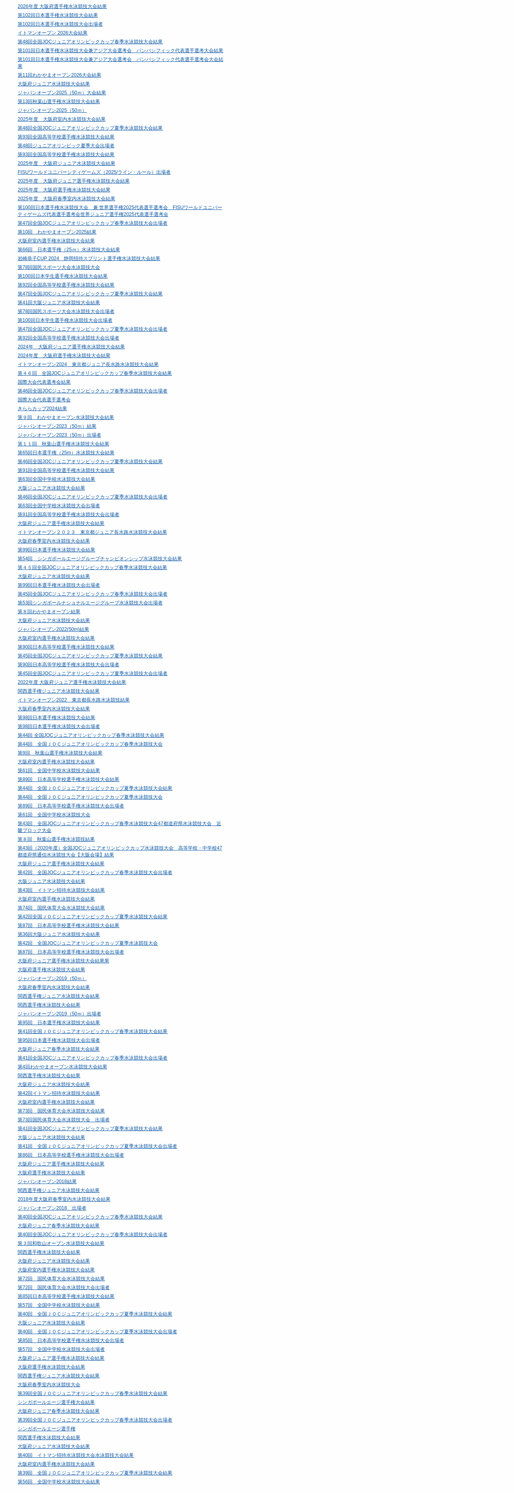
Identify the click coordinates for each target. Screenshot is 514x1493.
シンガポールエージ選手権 (46, 1429)
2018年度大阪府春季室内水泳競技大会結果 (64, 1199)
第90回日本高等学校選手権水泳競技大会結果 (66, 647)
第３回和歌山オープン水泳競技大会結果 (61, 1243)
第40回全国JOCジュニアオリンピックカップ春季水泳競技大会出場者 (92, 1234)
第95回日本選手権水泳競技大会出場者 (59, 1040)
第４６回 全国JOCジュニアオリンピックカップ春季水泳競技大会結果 (95, 373)
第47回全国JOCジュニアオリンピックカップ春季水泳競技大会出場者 (92, 223)
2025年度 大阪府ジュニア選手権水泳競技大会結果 (74, 181)
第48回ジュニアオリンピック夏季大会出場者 (66, 145)
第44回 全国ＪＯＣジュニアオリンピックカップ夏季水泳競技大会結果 (95, 788)
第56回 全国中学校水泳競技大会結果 (59, 1482)
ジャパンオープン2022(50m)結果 (53, 629)
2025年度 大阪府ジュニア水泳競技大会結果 (66, 163)
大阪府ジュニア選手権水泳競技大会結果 (61, 523)
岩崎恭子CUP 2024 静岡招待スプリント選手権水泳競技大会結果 (89, 258)
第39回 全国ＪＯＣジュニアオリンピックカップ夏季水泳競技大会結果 (95, 1473)
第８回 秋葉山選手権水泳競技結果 (56, 839)
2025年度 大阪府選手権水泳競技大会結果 (64, 190)
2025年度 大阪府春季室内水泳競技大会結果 (66, 198)
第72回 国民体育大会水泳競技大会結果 (61, 1278)
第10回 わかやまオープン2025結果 (57, 232)
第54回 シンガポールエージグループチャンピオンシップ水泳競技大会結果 (100, 558)
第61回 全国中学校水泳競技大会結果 (59, 770)
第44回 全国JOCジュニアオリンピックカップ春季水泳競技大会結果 (91, 735)
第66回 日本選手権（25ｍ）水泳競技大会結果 (69, 249)
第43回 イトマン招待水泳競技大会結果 (61, 890)
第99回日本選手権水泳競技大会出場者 (59, 585)
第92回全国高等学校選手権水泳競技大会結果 (66, 285)
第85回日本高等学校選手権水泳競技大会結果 (66, 1296)
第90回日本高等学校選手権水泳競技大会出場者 (68, 664)
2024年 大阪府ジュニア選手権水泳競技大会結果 (71, 347)
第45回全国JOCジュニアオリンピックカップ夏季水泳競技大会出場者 (92, 673)
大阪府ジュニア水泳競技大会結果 (54, 84)
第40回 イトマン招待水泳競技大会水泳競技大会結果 (76, 1455)
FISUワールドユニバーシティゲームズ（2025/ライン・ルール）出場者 (94, 172)
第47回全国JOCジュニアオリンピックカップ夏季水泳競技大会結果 (90, 294)
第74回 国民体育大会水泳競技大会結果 (61, 908)
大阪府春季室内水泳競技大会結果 (54, 541)
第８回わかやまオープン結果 (49, 611)
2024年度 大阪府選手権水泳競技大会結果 (64, 355)
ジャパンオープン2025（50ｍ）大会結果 (62, 93)
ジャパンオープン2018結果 (47, 1181)
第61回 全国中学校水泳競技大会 (54, 815)
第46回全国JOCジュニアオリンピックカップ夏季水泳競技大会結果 (90, 461)
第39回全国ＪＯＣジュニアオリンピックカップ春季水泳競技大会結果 (92, 1393)
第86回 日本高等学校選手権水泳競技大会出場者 (71, 1155)
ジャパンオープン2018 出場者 (52, 1208)
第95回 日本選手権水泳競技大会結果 (59, 1022)
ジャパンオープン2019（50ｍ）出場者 (59, 1014)
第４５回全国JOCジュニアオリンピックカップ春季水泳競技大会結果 (92, 567)
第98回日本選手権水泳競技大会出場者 (59, 726)
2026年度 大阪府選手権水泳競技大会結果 (62, 6)
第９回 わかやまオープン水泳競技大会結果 (66, 417)
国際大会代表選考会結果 (44, 382)
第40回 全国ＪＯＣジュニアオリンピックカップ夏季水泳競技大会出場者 (97, 1331)
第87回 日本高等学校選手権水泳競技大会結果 (68, 925)
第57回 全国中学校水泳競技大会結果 (59, 1305)
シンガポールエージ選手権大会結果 (56, 1402)
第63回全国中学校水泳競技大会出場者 (59, 506)
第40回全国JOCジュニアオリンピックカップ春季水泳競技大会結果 (90, 1217)
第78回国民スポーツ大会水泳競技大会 (59, 267)
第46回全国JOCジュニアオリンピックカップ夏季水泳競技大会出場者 (92, 497)
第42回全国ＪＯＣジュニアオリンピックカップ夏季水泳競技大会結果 (92, 916)
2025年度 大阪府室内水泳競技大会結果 (62, 119)
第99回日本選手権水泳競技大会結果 (56, 550)
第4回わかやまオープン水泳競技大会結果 (62, 1067)
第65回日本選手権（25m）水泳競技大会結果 (66, 453)
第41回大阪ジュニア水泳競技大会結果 (59, 302)
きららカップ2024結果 (42, 408)
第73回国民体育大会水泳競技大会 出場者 (64, 1120)
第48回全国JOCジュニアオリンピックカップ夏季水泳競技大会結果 (90, 128)
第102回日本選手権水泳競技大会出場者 (60, 24)
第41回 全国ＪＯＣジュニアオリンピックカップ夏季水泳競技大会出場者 (97, 1146)
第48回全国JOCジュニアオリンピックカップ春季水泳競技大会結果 (90, 42)
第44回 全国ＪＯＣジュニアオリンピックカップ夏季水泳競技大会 (90, 797)
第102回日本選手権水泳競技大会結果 (58, 15)
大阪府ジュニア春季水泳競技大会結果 (59, 1049)
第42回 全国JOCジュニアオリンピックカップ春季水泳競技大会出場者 (95, 872)
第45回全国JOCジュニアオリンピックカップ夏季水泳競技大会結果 (90, 656)
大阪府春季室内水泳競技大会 (49, 1384)
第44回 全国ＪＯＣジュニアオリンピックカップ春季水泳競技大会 (90, 744)
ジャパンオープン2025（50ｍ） (52, 110)
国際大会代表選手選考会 (44, 400)
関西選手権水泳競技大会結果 (49, 1005)
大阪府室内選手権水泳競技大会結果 (56, 241)
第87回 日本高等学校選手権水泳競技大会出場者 (71, 952)
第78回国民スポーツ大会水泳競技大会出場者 (66, 311)
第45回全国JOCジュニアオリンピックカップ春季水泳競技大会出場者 (92, 594)
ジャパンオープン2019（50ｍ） (52, 978)
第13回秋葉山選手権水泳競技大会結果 (59, 101)
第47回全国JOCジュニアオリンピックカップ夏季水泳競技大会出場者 (92, 329)
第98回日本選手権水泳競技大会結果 (56, 717)
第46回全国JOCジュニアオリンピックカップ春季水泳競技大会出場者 (92, 391)
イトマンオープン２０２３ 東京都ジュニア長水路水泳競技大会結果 (92, 532)
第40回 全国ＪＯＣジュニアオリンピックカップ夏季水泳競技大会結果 (95, 1314)
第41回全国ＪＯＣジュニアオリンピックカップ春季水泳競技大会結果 (92, 1031)
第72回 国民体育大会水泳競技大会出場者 (64, 1287)
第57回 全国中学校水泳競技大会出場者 (61, 1349)
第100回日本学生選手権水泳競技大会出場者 (65, 320)
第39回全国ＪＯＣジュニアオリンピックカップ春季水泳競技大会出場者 (95, 1420)
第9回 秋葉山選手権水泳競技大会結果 (60, 753)
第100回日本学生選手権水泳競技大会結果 (63, 276)
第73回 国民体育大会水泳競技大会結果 (61, 1111)
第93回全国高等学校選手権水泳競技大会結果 (66, 137)
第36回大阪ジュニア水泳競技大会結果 (59, 934)
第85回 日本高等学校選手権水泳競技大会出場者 (71, 1340)
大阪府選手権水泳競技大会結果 (51, 969)
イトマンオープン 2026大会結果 (53, 33)
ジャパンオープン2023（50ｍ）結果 (57, 426)
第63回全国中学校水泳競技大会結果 (56, 479)
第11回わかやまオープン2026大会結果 (59, 75)
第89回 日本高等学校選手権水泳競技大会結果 (68, 779)
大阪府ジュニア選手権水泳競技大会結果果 (63, 961)
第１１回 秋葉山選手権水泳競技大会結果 (63, 444)
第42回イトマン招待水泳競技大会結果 (59, 1093)
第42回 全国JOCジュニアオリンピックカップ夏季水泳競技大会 (88, 943)
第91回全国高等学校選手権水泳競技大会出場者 (68, 514)
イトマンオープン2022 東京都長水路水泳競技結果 (74, 700)
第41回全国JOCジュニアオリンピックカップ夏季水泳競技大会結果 (90, 1128)
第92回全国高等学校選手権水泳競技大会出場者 (68, 338)
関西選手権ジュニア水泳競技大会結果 (59, 691)
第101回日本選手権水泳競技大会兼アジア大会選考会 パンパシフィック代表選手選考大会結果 (120, 50)
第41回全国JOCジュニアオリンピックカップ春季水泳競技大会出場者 (92, 1058)
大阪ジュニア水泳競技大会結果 (51, 488)
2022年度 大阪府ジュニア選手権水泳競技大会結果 (72, 682)
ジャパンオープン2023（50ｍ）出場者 (59, 435)
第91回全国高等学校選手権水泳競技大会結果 (66, 470)
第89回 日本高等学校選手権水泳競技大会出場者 (71, 806)
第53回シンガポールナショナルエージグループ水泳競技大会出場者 (90, 603)
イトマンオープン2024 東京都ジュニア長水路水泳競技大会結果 (88, 364)
